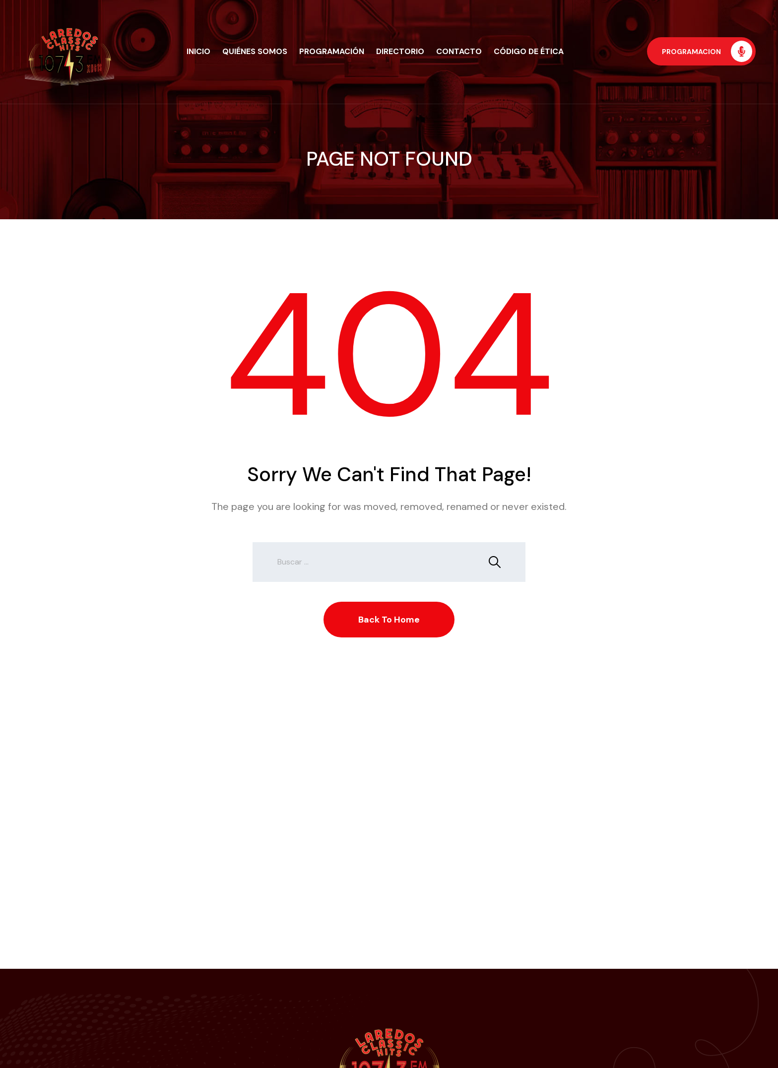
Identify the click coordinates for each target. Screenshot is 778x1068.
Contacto (459, 51)
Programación (331, 51)
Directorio (400, 51)
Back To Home (389, 620)
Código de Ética (529, 51)
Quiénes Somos (254, 51)
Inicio (198, 51)
